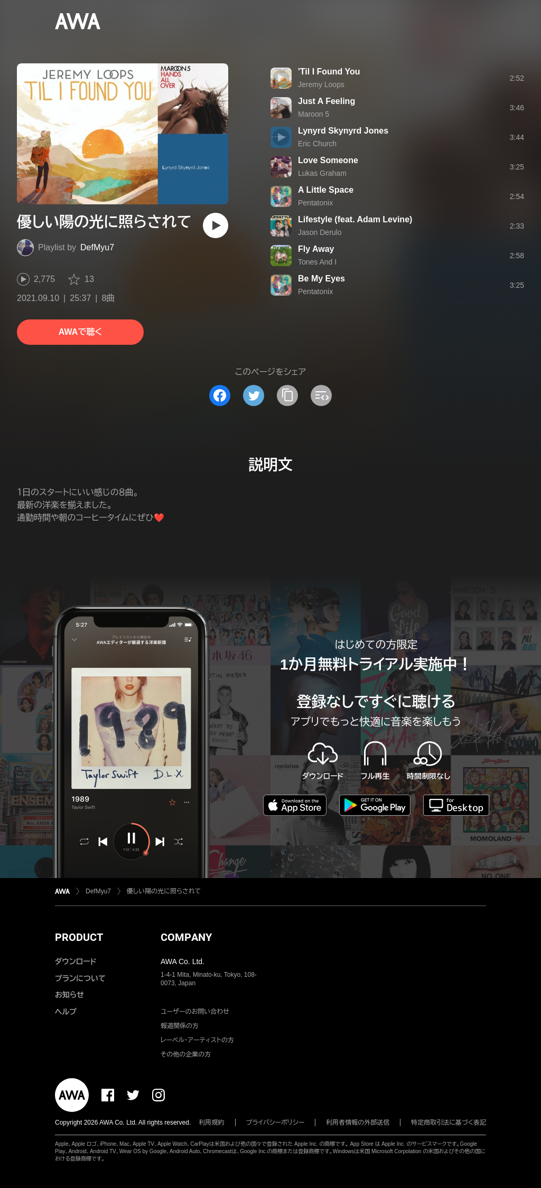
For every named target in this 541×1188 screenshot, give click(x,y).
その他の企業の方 (186, 1054)
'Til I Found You (329, 71)
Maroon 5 (313, 114)
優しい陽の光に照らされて (164, 891)
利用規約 (212, 1122)
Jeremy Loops (321, 84)
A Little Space (325, 189)
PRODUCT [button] (79, 937)
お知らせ (69, 995)
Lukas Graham (322, 173)
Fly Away (316, 248)
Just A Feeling (326, 101)
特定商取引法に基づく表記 (448, 1122)
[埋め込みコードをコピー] (321, 395)
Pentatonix (315, 203)
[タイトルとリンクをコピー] (287, 395)
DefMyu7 (97, 247)
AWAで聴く (80, 331)
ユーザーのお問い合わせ (195, 1011)
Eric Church (317, 143)
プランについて (80, 978)
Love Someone (328, 160)
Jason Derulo (320, 232)
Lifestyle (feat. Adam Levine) (355, 219)
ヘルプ (66, 1011)
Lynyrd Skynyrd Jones (343, 130)
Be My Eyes (321, 278)
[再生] (215, 225)
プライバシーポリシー (275, 1122)
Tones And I (317, 262)
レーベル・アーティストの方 (197, 1040)
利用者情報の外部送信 (357, 1122)
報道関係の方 (180, 1026)
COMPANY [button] (186, 937)
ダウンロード (75, 961)
